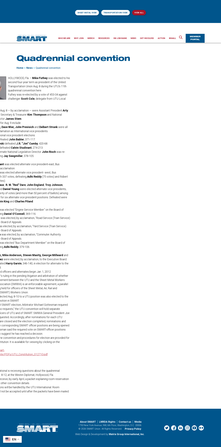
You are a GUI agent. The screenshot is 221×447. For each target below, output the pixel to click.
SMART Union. (94, 428)
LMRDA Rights (107, 421)
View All (139, 12)
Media (137, 421)
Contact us (125, 421)
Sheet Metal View (87, 12)
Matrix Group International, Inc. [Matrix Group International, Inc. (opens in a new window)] (126, 434)
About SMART (88, 421)
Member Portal (195, 38)
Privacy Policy (133, 428)
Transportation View (116, 12)
